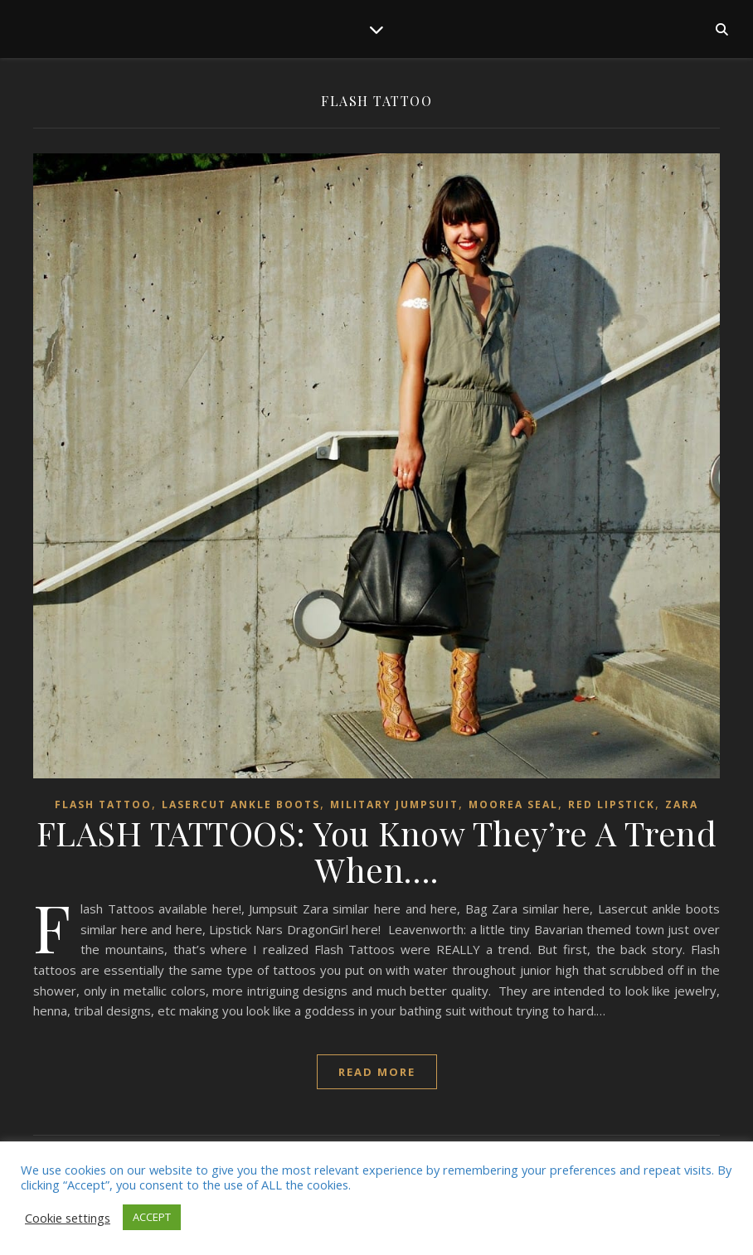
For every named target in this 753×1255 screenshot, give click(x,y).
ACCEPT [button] (152, 1216)
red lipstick (611, 804)
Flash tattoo (103, 804)
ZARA (681, 804)
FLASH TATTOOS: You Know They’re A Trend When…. (376, 851)
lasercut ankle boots (241, 804)
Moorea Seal (513, 804)
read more (376, 1071)
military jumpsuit (394, 804)
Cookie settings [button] (67, 1217)
